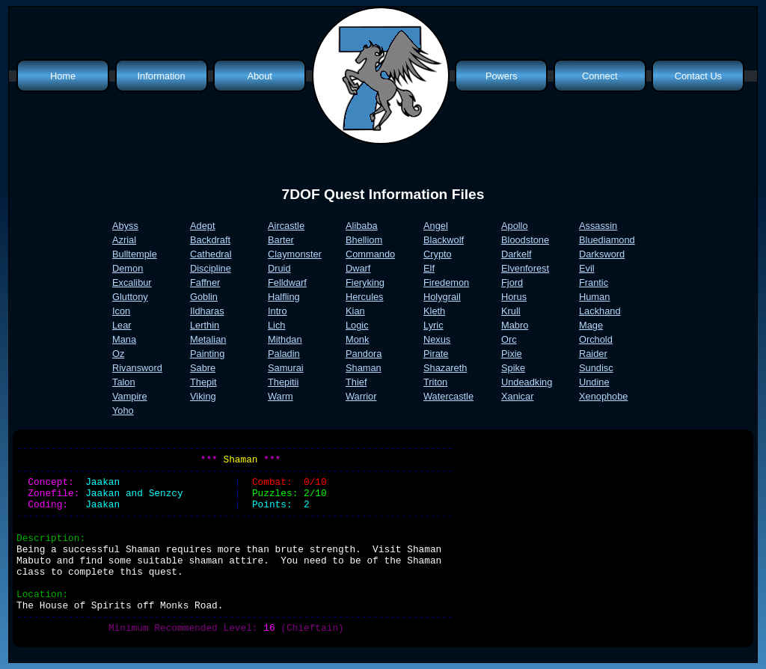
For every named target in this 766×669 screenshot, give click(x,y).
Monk (357, 339)
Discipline (210, 268)
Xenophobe (603, 396)
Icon (121, 311)
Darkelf (516, 254)
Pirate (435, 353)
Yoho (123, 410)
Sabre (202, 367)
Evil (587, 268)
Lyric (433, 325)
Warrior (361, 396)
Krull (511, 311)
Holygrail (442, 296)
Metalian (208, 339)
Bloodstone (525, 239)
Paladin (284, 353)
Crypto (437, 254)
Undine (594, 382)
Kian (355, 311)
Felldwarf (287, 282)
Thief (356, 382)
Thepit (203, 382)
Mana (124, 339)
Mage (591, 325)
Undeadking (526, 382)
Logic (357, 325)
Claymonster (295, 254)
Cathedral (211, 254)
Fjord (512, 282)
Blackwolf (443, 239)
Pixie (511, 353)
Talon (123, 382)
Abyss (125, 225)
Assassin (598, 225)
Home (63, 76)
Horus (514, 296)
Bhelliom (364, 239)
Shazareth (445, 367)
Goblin (204, 296)
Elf (429, 268)
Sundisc (596, 367)
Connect (600, 76)
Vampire (129, 396)
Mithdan (285, 339)
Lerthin (204, 325)
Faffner (205, 282)
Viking (203, 396)
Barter (281, 239)
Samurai (286, 367)
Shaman (364, 367)
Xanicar (517, 396)
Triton (435, 382)
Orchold (596, 339)
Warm (280, 396)
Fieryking (365, 282)
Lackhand (600, 311)
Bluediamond (607, 239)
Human (594, 296)
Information (162, 76)
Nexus (436, 339)
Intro (277, 311)
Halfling (284, 296)
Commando (370, 254)
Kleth (434, 311)
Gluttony (130, 296)
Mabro (514, 325)
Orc (509, 339)
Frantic (593, 282)
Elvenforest (525, 268)
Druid (279, 268)
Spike (513, 367)
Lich (276, 325)
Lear (122, 325)
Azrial (124, 239)
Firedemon (446, 282)
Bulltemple (134, 254)
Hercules (365, 296)
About (259, 76)
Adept (202, 225)
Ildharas (207, 311)
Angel (435, 225)
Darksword (602, 254)
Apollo (514, 225)
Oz (118, 353)
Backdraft (210, 239)
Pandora (364, 353)
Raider (593, 353)
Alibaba (362, 225)
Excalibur (132, 282)
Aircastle (286, 225)
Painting (207, 353)
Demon (127, 268)
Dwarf (358, 268)
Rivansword (137, 367)
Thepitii (283, 382)
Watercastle (448, 396)
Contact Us (698, 76)
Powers (501, 76)
